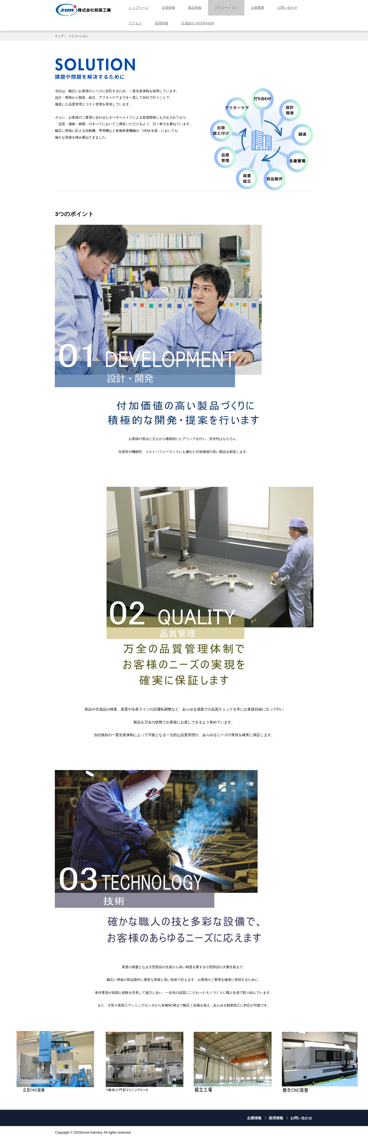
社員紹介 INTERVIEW (197, 23)
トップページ (139, 8)
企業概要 (257, 8)
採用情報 (161, 23)
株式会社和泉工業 (83, 11)
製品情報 (194, 8)
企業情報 (168, 8)
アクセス (135, 23)
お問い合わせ (287, 8)
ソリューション (226, 8)
